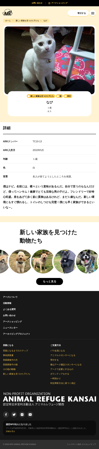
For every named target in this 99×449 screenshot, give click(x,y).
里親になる (8, 345)
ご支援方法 (55, 345)
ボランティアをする (59, 374)
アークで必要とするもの (61, 369)
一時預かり (55, 378)
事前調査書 (8, 355)
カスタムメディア (89, 444)
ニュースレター (10, 327)
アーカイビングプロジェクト (16, 334)
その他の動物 (9, 369)
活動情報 (7, 303)
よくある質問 (9, 309)
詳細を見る (10, 431)
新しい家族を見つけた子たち (16, 374)
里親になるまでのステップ (15, 350)
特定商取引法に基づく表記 (62, 383)
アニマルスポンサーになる (62, 355)
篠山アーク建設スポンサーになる (66, 364)
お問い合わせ (9, 315)
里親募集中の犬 (10, 360)
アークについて (10, 297)
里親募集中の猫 (10, 364)
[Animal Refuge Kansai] (8, 12)
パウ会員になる (57, 350)
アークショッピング (12, 321)
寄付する (54, 360)
